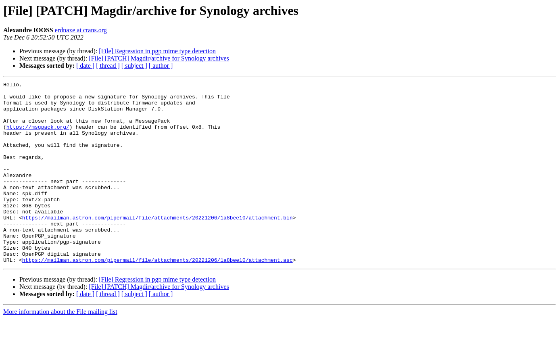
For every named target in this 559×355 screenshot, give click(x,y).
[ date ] (85, 65)
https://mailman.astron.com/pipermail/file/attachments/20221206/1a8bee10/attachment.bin (157, 245)
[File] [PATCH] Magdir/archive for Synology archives (159, 58)
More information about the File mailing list (60, 348)
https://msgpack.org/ (37, 136)
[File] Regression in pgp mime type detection (157, 51)
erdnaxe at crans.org (81, 30)
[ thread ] (108, 65)
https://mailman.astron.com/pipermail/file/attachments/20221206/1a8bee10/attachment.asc (157, 296)
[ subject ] (134, 65)
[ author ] (161, 65)
